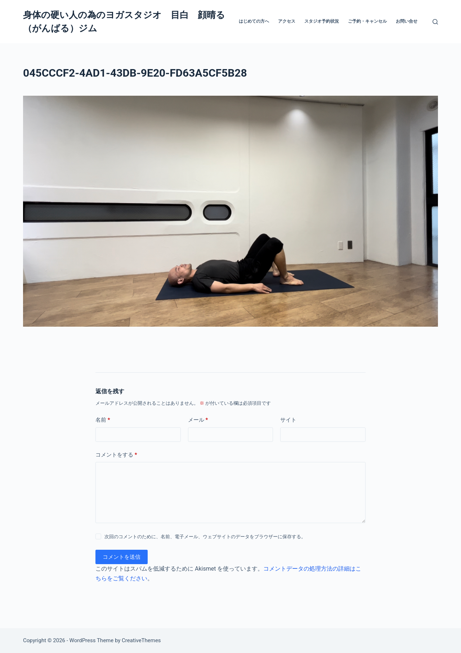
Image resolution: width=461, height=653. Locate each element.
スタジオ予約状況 (321, 21)
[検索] (435, 21)
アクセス (286, 21)
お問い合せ (406, 21)
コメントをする (116, 454)
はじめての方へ (254, 21)
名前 (102, 420)
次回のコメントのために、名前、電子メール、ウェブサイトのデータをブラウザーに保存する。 (205, 536)
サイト (288, 420)
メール (198, 420)
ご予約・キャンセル (367, 21)
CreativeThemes (141, 640)
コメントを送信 (121, 557)
